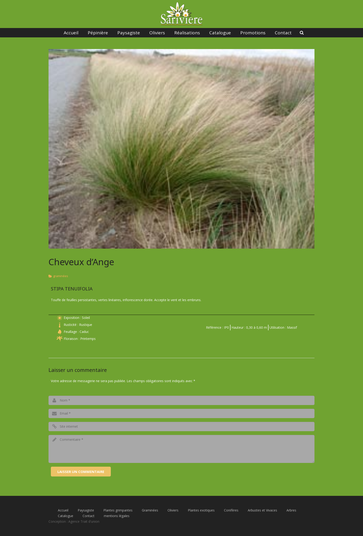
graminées (60, 276)
